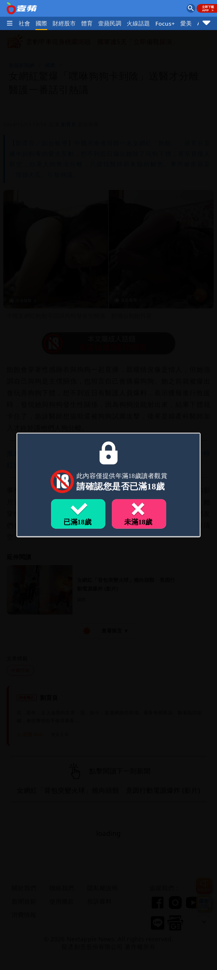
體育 (87, 23)
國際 (41, 23)
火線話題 (138, 23)
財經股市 (64, 23)
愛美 (186, 23)
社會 (24, 23)
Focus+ (165, 23)
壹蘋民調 (110, 23)
